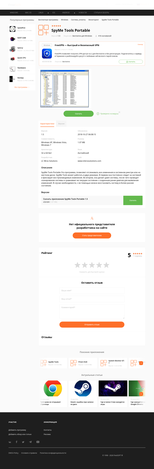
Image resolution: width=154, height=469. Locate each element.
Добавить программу (17, 430)
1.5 (55, 36)
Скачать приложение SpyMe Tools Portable (65, 199)
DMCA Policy (13, 453)
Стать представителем (92, 235)
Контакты (48, 430)
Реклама (47, 434)
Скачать (78, 113)
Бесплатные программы (48, 20)
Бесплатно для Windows (82, 36)
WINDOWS (14, 12)
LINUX (41, 12)
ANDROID (66, 12)
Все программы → (22, 87)
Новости (83, 12)
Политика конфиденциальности (53, 453)
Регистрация (127, 4)
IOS (53, 12)
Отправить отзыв (91, 324)
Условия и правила (29, 453)
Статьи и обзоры (101, 12)
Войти (118, 4)
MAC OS (28, 12)
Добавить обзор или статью (20, 434)
